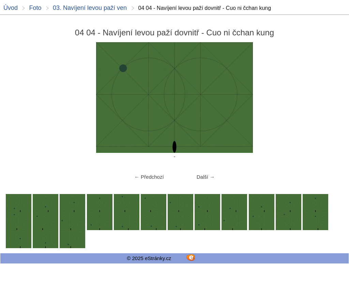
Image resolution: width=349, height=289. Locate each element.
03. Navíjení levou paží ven (90, 7)
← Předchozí (149, 177)
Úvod (10, 7)
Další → (206, 177)
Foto (35, 7)
